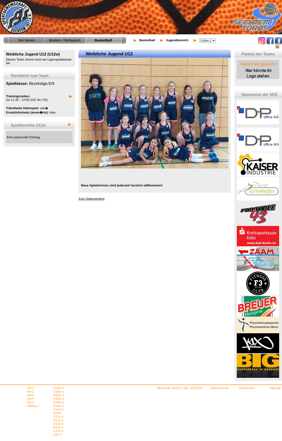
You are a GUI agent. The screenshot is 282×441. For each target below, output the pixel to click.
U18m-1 (58, 388)
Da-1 (30, 402)
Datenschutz (220, 388)
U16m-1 (58, 391)
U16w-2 (58, 402)
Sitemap (275, 388)
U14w (57, 413)
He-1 (30, 388)
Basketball (147, 40)
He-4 (30, 398)
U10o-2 (58, 431)
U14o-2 (58, 409)
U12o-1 (58, 416)
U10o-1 (58, 427)
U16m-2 (58, 395)
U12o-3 (58, 424)
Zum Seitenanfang (91, 198)
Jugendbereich (177, 40)
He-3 (30, 395)
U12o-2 (58, 420)
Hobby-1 (33, 406)
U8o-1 (57, 434)
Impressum (247, 388)
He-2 (30, 391)
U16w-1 (58, 398)
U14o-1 (58, 406)
